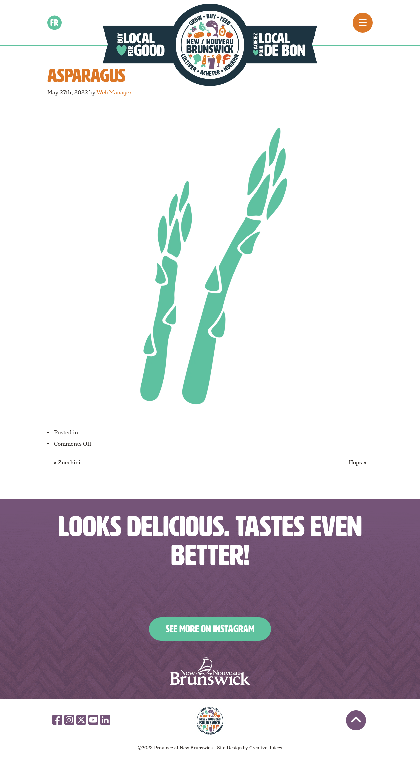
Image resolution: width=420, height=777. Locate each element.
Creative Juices (265, 748)
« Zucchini (66, 462)
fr (54, 22)
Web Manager (114, 92)
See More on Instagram (210, 629)
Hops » (358, 462)
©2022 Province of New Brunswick (175, 748)
